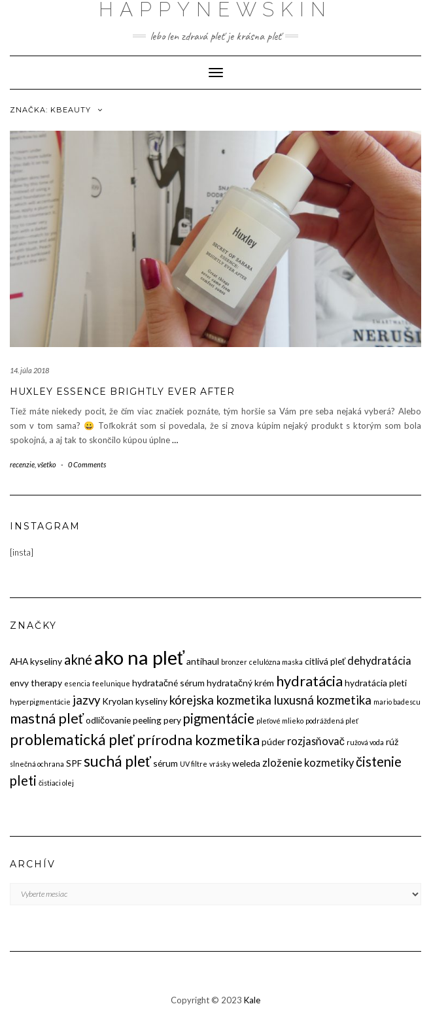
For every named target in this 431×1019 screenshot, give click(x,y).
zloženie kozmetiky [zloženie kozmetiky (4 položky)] (308, 762)
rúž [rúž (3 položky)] (392, 741)
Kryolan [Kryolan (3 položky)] (117, 701)
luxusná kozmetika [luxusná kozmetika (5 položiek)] (322, 700)
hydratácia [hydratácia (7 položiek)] (309, 681)
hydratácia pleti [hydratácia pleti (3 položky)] (376, 682)
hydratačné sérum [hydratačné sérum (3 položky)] (168, 682)
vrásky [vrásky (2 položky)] (219, 764)
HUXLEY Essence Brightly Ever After (122, 391)
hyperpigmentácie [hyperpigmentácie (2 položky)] (40, 701)
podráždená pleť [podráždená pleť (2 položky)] (331, 720)
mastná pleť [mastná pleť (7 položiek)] (47, 718)
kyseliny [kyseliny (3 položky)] (151, 701)
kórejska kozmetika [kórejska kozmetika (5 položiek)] (220, 700)
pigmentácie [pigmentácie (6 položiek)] (218, 718)
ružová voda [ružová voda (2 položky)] (365, 742)
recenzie (22, 464)
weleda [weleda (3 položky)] (246, 763)
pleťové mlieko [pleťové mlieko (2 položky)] (279, 720)
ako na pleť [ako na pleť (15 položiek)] (139, 657)
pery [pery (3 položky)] (172, 720)
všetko (46, 464)
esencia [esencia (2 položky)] (77, 683)
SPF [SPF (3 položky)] (74, 763)
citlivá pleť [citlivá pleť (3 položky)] (325, 661)
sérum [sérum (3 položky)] (165, 763)
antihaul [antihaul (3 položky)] (202, 661)
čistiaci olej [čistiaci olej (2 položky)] (56, 782)
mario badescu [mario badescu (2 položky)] (397, 701)
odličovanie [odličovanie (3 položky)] (108, 720)
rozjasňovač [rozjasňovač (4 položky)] (316, 741)
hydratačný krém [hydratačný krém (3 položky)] (240, 682)
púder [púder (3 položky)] (273, 741)
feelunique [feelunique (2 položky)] (111, 683)
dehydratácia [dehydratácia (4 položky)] (379, 660)
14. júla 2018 (29, 370)
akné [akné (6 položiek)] (78, 659)
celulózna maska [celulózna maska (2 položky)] (276, 662)
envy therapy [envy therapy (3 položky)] (36, 682)
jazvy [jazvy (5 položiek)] (86, 700)
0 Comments (87, 464)
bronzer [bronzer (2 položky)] (234, 662)
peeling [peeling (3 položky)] (147, 720)
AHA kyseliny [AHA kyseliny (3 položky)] (36, 661)
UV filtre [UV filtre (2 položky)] (193, 764)
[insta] (21, 552)
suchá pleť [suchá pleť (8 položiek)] (117, 761)
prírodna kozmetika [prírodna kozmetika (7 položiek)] (198, 739)
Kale (252, 1000)
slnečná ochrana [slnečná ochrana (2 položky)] (37, 764)
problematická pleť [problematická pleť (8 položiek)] (72, 739)
